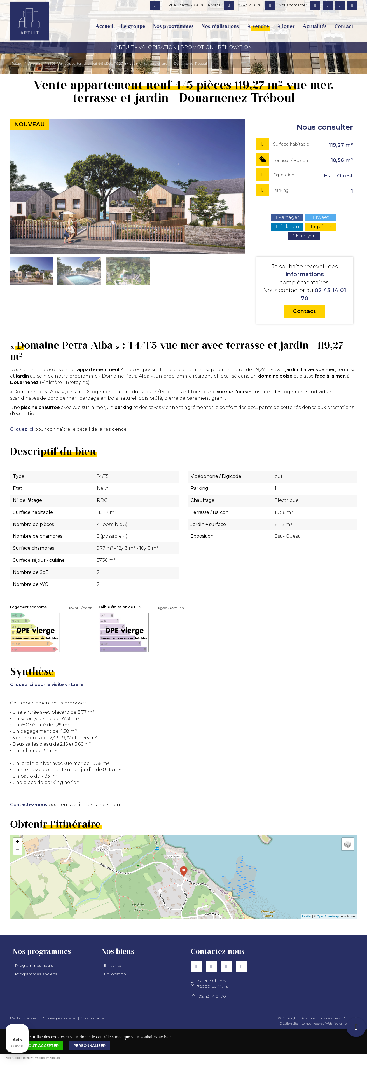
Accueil (104, 26)
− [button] (17, 850)
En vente (112, 965)
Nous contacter (93, 1018)
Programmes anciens (36, 974)
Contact (344, 26)
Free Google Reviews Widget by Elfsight (33, 1058)
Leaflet (306, 916)
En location (115, 974)
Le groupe (133, 26)
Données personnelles (58, 1018)
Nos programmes (173, 26)
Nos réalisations (220, 26)
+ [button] (17, 842)
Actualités (315, 26)
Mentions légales (23, 1018)
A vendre (258, 26)
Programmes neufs (34, 965)
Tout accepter (42, 1045)
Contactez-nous (28, 804)
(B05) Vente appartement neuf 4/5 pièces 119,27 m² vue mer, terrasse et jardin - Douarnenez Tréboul (127, 63)
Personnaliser (90, 1045)
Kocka (337, 1024)
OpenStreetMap (328, 916)
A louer (286, 26)
